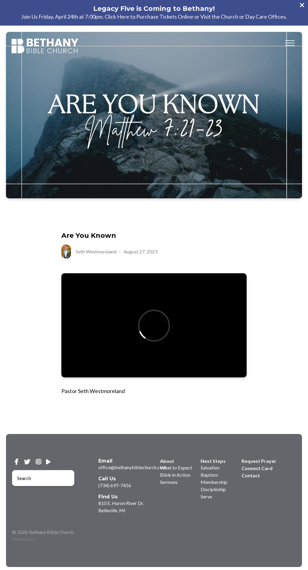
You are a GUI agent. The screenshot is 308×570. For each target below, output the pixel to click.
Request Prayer (259, 461)
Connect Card (257, 468)
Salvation (210, 467)
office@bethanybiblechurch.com (132, 467)
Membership (214, 482)
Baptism (209, 475)
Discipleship (213, 489)
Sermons (169, 482)
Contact (251, 475)
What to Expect (176, 467)
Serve (206, 496)
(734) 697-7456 (114, 485)
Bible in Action (175, 475)
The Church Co (24, 539)
